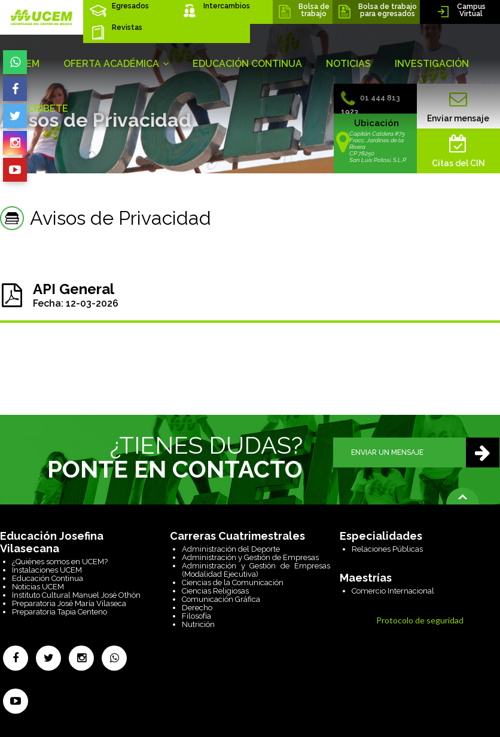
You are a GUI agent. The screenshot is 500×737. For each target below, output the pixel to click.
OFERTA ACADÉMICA (116, 63)
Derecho (197, 607)
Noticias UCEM (38, 586)
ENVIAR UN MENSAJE (425, 452)
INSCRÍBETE (40, 108)
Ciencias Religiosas (215, 590)
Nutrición (198, 624)
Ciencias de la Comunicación (232, 582)
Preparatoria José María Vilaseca (69, 603)
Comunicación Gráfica (221, 599)
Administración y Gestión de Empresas (250, 557)
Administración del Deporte (231, 549)
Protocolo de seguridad (420, 620)
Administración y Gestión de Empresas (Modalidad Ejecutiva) (256, 570)
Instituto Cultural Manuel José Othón (76, 595)
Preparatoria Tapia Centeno (59, 611)
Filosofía (196, 615)
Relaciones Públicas (387, 549)
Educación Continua (47, 578)
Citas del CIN (458, 151)
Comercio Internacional (393, 590)
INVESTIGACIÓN (432, 63)
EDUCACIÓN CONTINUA (247, 63)
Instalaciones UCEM (47, 569)
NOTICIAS (348, 63)
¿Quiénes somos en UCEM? (60, 561)
